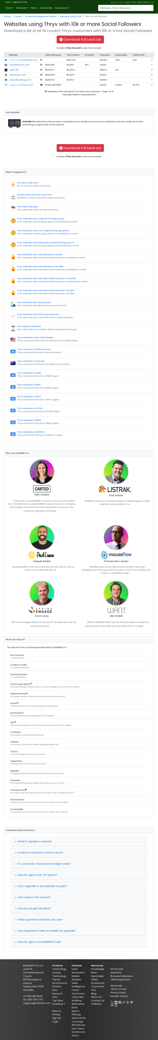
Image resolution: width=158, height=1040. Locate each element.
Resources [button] (61, 8)
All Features (78, 1025)
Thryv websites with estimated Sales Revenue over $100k (46, 278)
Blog (93, 993)
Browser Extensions (122, 976)
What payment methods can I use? (39, 919)
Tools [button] (8, 8)
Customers (46, 8)
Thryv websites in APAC (29, 396)
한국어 (133, 2)
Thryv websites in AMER (29, 373)
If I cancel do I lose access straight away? (43, 864)
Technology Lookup (59, 970)
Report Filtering (76, 1012)
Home (7, 16)
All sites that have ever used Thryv (34, 194)
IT (123, 2)
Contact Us (97, 1000)
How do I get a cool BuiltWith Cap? (38, 942)
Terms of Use (118, 989)
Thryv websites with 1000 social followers (38, 314)
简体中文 (146, 2)
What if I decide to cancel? (33, 841)
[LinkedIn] (115, 1002)
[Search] (125, 8)
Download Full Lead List (80, 39)
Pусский (127, 2)
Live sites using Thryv (27, 182)
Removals (116, 985)
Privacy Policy (118, 992)
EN (112, 2)
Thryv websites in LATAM (29, 408)
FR (118, 2)
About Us (96, 997)
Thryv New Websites (27, 206)
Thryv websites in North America (34, 349)
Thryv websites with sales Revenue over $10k (40, 266)
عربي (152, 2)
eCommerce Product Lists (59, 986)
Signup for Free (19, 2)
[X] (112, 1002)
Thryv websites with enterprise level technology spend (45, 242)
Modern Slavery (119, 996)
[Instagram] (115, 1004)
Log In (8, 2)
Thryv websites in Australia (31, 361)
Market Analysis (76, 977)
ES (120, 2)
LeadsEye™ (58, 1004)
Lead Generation (78, 970)
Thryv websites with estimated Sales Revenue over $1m (46, 290)
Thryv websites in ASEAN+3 (31, 432)
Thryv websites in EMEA (29, 384)
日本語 (139, 2)
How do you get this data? (33, 908)
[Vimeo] (131, 1002)
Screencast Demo (78, 1033)
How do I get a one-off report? (36, 875)
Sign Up (56, 1018)
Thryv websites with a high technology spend (40, 218)
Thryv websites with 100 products (34, 302)
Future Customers (78, 991)
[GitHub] (112, 1004)
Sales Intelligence (78, 984)
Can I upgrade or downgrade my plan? (41, 886)
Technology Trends (59, 977)
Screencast (97, 983)
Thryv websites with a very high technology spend (43, 230)
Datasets (116, 972)
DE (115, 2)
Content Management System (40, 16)
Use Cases (78, 1028)
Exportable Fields (97, 977)
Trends (17, 16)
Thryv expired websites (29, 326)
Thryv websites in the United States (35, 337)
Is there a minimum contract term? (39, 852)
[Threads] (127, 1002)
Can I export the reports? (33, 897)
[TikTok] (123, 1002)
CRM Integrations (120, 979)
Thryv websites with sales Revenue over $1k (39, 254)
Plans (34, 8)
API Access (117, 969)
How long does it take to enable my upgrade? (45, 931)
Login (55, 1021)
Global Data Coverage (79, 1019)
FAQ (93, 990)
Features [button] (21, 8)
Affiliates (96, 1004)
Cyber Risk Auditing (78, 998)
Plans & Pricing (56, 1012)
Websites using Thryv (71, 16)
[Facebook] (119, 1002)
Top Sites (57, 1000)
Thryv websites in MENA (29, 420)
